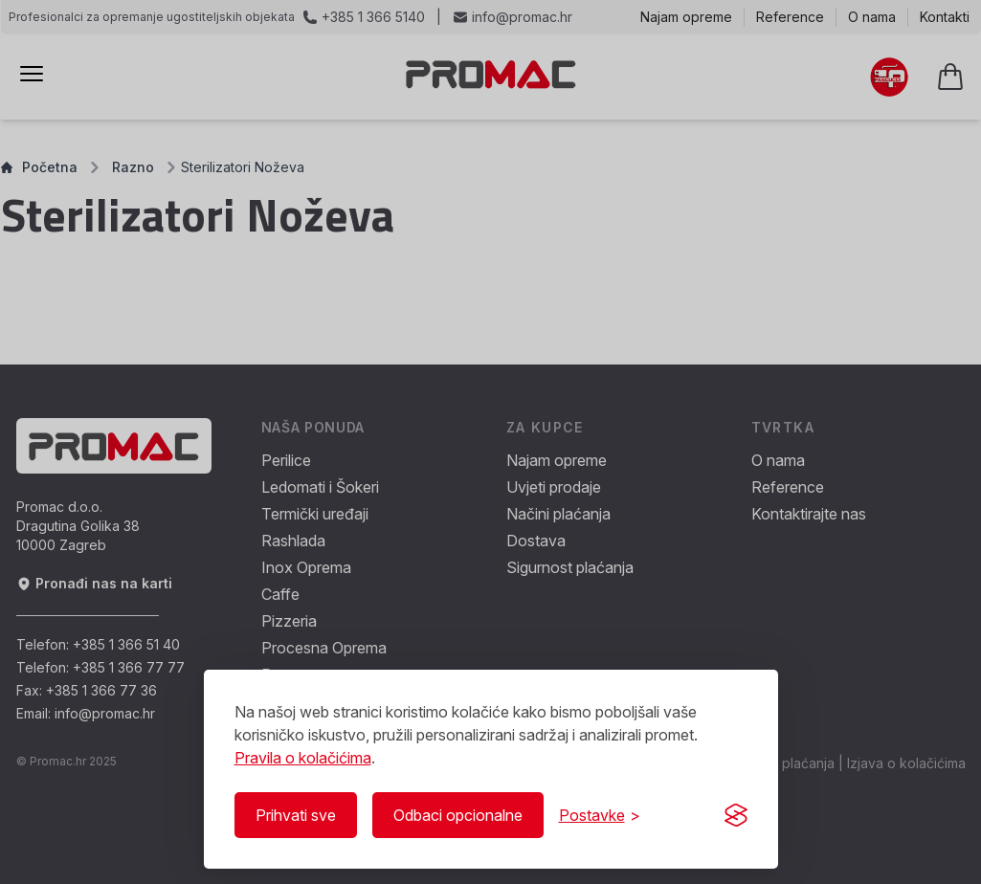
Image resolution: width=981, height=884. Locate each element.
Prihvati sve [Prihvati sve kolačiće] (296, 815)
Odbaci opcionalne (458, 815)
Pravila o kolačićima (302, 757)
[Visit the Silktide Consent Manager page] (736, 815)
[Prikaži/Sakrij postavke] (599, 815)
